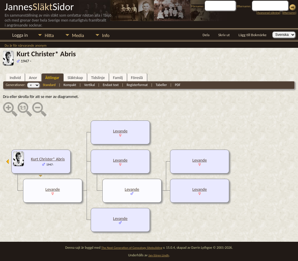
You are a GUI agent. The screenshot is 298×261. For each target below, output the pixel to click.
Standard (49, 85)
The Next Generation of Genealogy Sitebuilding (131, 248)
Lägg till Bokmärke (253, 35)
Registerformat (137, 85)
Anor (33, 77)
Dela (206, 35)
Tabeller (161, 85)
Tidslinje (98, 77)
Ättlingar (52, 77)
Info (105, 35)
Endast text (111, 85)
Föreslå (137, 77)
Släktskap (75, 77)
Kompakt (70, 85)
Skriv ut (224, 35)
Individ (15, 77)
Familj (118, 77)
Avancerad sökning (268, 13)
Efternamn (289, 13)
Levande (120, 131)
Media (78, 35)
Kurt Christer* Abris (48, 159)
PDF (177, 85)
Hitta (49, 35)
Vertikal (89, 85)
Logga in (20, 35)
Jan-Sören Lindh (158, 255)
